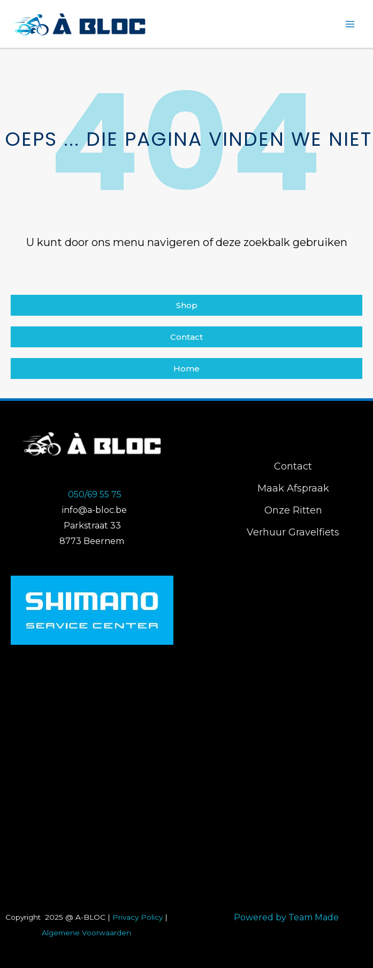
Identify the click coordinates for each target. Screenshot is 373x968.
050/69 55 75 (94, 494)
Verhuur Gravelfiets (293, 532)
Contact (293, 466)
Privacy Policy (137, 917)
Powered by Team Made (286, 917)
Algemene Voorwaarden (86, 932)
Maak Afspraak (293, 488)
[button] (186, 305)
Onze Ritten (293, 510)
